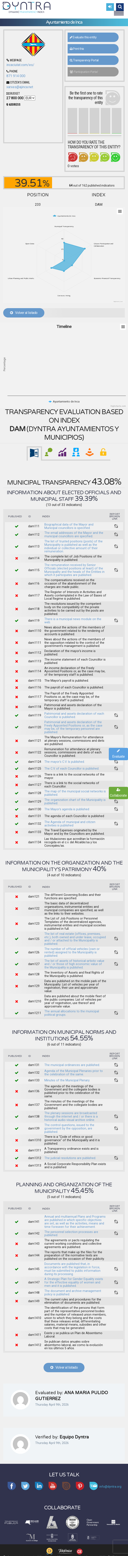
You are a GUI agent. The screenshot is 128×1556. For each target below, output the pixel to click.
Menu (119, 11)
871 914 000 (15, 76)
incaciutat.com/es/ (20, 65)
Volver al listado (24, 313)
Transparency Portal (84, 60)
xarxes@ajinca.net (19, 87)
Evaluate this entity (83, 37)
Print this (77, 48)
